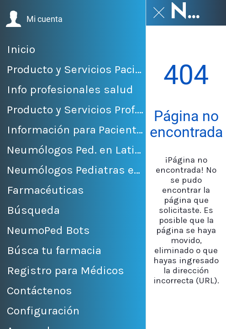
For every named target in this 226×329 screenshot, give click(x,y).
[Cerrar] (158, 12)
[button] (34, 19)
